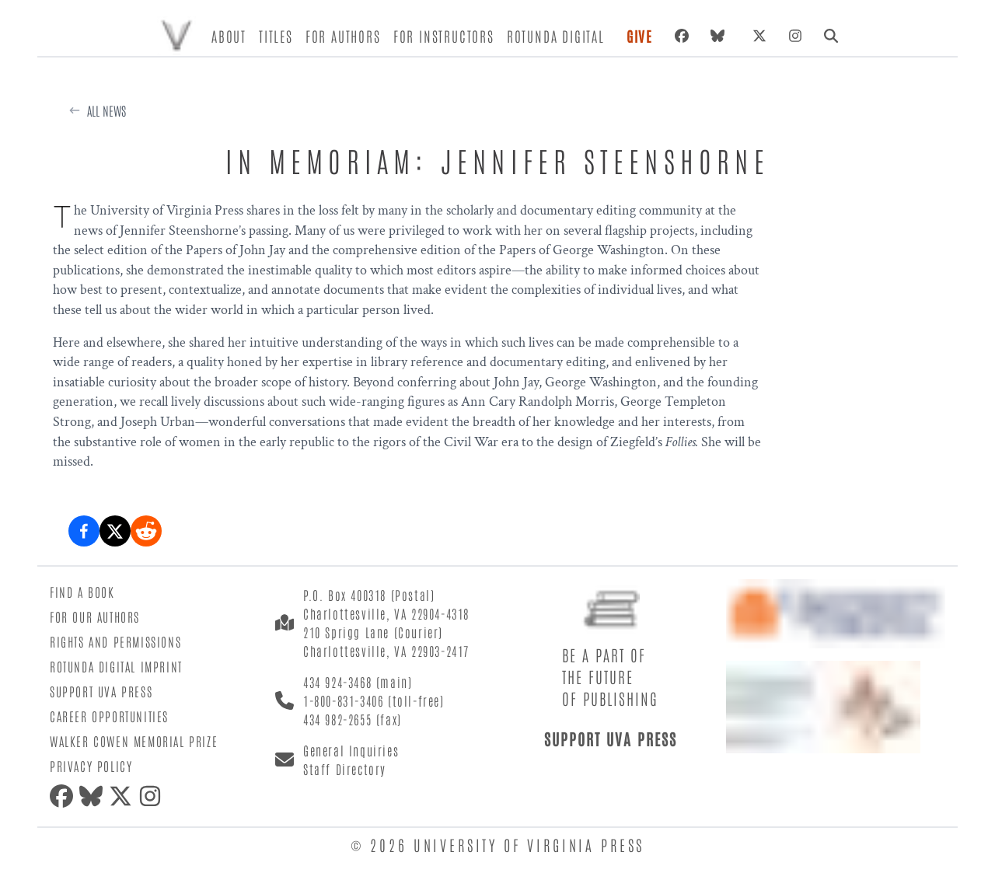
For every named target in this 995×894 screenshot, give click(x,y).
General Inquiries (351, 750)
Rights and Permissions (115, 641)
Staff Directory (344, 769)
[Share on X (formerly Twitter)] (115, 531)
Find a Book (82, 591)
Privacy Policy (91, 766)
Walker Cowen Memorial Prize (134, 741)
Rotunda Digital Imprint (116, 666)
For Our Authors (95, 616)
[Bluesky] (720, 36)
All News (106, 110)
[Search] (831, 36)
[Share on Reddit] (146, 531)
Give (640, 35)
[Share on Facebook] (84, 531)
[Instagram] (795, 36)
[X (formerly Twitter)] (759, 36)
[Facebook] (682, 36)
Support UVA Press (101, 691)
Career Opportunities (109, 716)
